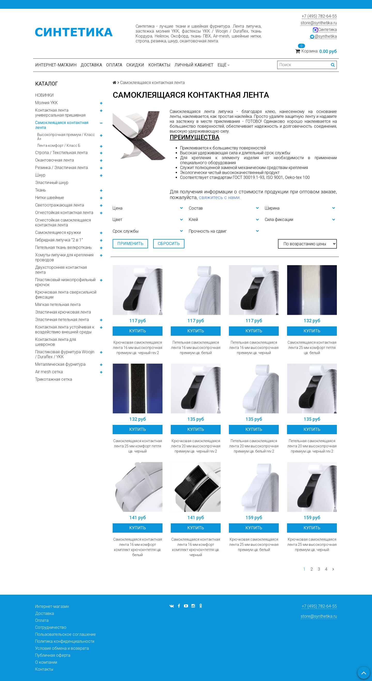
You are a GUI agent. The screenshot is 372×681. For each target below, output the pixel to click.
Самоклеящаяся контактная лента (61, 125)
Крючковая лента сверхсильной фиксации (65, 295)
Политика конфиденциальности (64, 641)
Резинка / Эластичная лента (61, 167)
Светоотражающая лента (59, 205)
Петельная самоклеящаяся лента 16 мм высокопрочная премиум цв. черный (253, 347)
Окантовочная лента (54, 160)
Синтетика (325, 29)
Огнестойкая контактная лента (64, 212)
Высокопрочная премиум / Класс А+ (66, 137)
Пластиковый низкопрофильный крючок (65, 282)
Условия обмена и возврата (62, 648)
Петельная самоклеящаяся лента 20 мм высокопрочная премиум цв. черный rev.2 (312, 446)
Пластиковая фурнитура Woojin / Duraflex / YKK (64, 354)
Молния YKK (46, 102)
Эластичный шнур (51, 182)
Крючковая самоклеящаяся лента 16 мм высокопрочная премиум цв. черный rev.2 (137, 347)
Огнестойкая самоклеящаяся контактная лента (63, 222)
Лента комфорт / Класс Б (58, 145)
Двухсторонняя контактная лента (61, 270)
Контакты (159, 65)
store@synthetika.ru (319, 22)
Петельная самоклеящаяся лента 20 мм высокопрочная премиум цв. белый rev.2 (253, 446)
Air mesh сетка (49, 371)
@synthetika (323, 36)
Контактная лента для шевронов (55, 342)
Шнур (40, 175)
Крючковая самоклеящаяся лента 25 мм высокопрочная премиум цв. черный (312, 544)
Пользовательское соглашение (65, 634)
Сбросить (169, 243)
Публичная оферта (52, 655)
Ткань (40, 190)
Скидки (135, 65)
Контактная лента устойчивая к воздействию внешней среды (64, 329)
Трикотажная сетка (53, 379)
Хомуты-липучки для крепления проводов (64, 257)
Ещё (224, 65)
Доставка (91, 65)
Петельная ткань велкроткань (63, 247)
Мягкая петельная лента (58, 304)
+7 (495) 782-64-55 (319, 16)
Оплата (114, 65)
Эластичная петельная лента (62, 319)
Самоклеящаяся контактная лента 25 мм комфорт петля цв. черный (137, 446)
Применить (130, 243)
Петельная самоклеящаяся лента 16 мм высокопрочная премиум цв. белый (195, 347)
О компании (46, 662)
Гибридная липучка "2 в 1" (59, 240)
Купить (137, 330)
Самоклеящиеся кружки (58, 232)
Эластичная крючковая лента (63, 312)
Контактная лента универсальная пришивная (60, 113)
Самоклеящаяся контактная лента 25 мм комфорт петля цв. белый (312, 347)
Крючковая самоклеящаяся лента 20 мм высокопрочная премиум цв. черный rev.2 (195, 446)
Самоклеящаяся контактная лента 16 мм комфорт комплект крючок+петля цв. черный (195, 547)
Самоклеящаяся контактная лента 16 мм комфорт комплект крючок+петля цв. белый (137, 547)
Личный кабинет (194, 65)
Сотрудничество (50, 627)
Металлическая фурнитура (60, 364)
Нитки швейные (49, 197)
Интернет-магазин (55, 65)
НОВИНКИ (44, 95)
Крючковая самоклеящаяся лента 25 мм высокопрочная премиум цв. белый (253, 544)
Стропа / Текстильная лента (61, 152)
